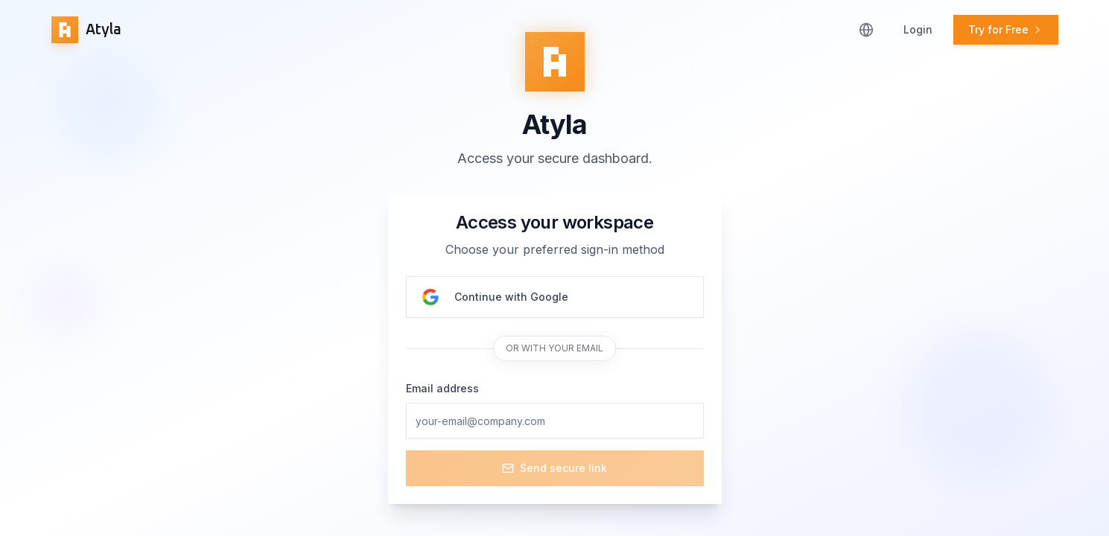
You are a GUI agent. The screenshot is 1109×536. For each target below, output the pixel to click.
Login (917, 29)
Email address (442, 388)
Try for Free (1005, 29)
